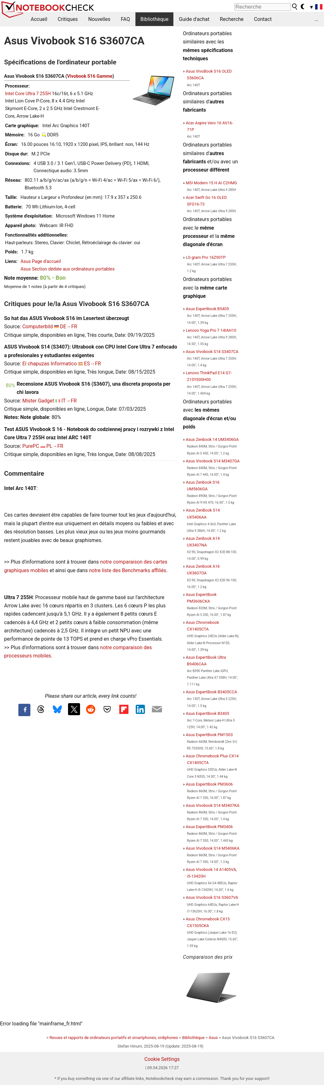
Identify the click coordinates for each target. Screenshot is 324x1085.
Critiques (68, 19)
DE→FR (68, 327)
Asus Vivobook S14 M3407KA (212, 805)
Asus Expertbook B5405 (207, 308)
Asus (213, 1037)
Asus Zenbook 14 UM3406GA (212, 439)
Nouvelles (99, 19)
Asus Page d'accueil (41, 261)
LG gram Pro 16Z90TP (206, 257)
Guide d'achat (194, 19)
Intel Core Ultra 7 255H (28, 93)
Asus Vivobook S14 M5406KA (212, 848)
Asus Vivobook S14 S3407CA (212, 351)
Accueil (39, 19)
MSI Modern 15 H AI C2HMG (211, 182)
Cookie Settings (162, 1059)
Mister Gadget (38, 401)
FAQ (125, 19)
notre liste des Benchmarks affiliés (127, 570)
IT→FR (69, 401)
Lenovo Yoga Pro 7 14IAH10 (211, 330)
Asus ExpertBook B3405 (207, 713)
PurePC (30, 446)
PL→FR (55, 446)
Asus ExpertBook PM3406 (209, 826)
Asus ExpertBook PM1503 (209, 734)
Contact (263, 19)
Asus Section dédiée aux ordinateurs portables (68, 269)
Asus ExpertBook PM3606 (209, 784)
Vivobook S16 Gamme (89, 76)
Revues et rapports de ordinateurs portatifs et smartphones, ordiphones (113, 1037)
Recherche (232, 19)
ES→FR (92, 364)
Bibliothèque (154, 19)
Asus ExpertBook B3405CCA (211, 692)
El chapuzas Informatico (49, 364)
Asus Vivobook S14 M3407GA (213, 461)
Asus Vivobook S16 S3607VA (212, 897)
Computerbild (37, 327)
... (317, 19)
